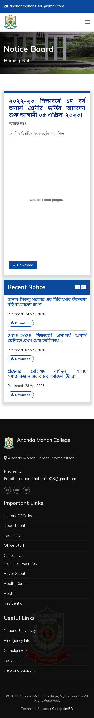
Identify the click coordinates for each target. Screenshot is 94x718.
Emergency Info (17, 640)
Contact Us (13, 555)
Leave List (13, 660)
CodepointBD (62, 708)
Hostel (9, 593)
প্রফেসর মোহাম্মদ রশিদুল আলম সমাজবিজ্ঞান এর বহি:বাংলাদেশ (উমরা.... (47, 374)
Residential (13, 603)
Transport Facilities (20, 563)
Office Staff (14, 545)
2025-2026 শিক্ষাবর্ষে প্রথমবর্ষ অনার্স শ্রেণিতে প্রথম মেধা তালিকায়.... (47, 338)
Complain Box (16, 650)
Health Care (14, 583)
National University (20, 630)
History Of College (20, 515)
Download (23, 265)
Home (10, 60)
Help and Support (19, 670)
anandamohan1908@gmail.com (34, 6)
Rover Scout (14, 573)
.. (20, 471)
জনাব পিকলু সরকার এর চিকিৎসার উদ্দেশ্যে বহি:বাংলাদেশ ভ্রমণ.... (47, 302)
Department (14, 525)
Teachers (12, 535)
